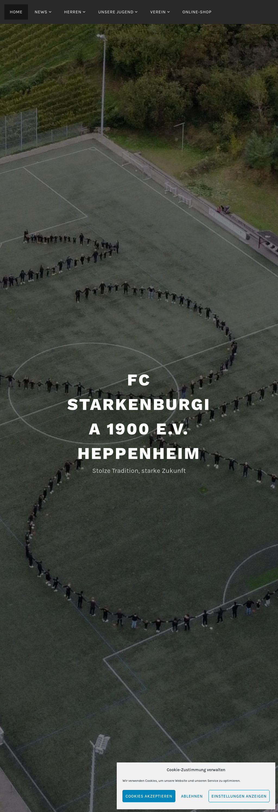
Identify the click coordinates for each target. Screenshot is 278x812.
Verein (158, 11)
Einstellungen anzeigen (239, 796)
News (40, 11)
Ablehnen (192, 796)
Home (16, 11)
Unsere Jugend (116, 11)
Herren (72, 11)
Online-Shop (196, 11)
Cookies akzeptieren (148, 796)
